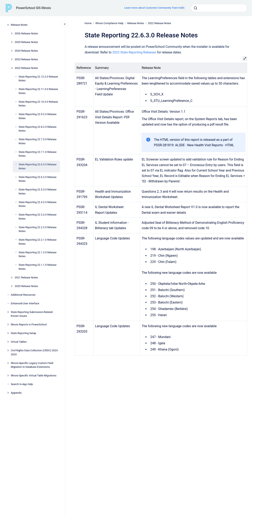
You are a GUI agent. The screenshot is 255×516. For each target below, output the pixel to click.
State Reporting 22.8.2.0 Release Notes (38, 128)
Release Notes (19, 24)
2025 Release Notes (26, 42)
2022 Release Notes (26, 67)
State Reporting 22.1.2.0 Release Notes (38, 254)
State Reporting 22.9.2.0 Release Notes (38, 116)
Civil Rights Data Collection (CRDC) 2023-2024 (34, 352)
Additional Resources (23, 294)
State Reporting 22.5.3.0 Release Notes (38, 191)
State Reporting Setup (23, 333)
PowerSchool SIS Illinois (33, 8)
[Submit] (195, 8)
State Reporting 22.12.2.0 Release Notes (38, 78)
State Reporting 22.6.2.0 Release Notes (38, 179)
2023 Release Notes (26, 59)
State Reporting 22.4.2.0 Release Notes (38, 204)
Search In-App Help (22, 384)
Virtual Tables (19, 341)
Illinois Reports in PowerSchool (29, 324)
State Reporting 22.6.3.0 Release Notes (38, 166)
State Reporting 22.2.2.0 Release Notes (38, 229)
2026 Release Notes (26, 33)
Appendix (16, 392)
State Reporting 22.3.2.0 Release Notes (38, 216)
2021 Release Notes (26, 277)
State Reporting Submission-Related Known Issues (32, 314)
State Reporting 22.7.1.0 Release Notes (38, 153)
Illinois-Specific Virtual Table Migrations (33, 375)
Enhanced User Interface (25, 303)
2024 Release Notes (26, 50)
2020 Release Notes (26, 286)
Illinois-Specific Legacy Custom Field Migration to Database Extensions (32, 365)
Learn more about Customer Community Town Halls (154, 7)
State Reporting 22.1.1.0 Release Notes (38, 266)
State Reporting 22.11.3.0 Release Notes (38, 91)
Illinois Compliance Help (109, 23)
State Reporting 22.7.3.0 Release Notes (38, 141)
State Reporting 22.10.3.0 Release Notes (38, 103)
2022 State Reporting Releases (134, 52)
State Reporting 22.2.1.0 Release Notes (38, 241)
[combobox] (219, 8)
